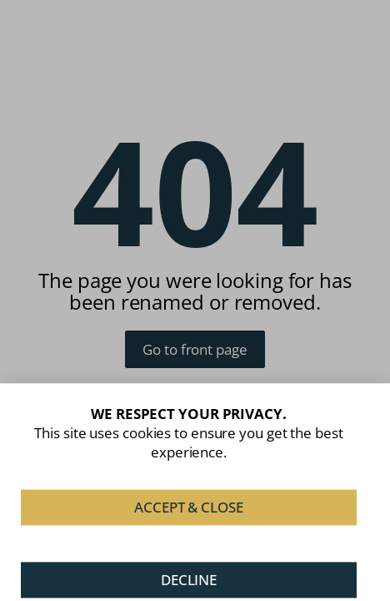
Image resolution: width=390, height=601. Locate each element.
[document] (195, 300)
